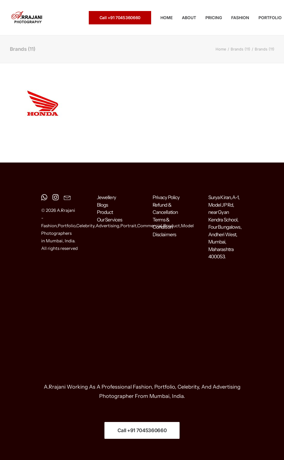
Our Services (109, 220)
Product (105, 212)
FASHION (240, 17)
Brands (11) (240, 49)
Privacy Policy (166, 197)
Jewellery (106, 197)
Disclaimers (164, 234)
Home (221, 49)
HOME (166, 17)
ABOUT (189, 17)
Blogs (102, 205)
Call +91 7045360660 (142, 430)
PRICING (213, 17)
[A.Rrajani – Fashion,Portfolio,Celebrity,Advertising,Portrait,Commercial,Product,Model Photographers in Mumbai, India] (26, 17)
